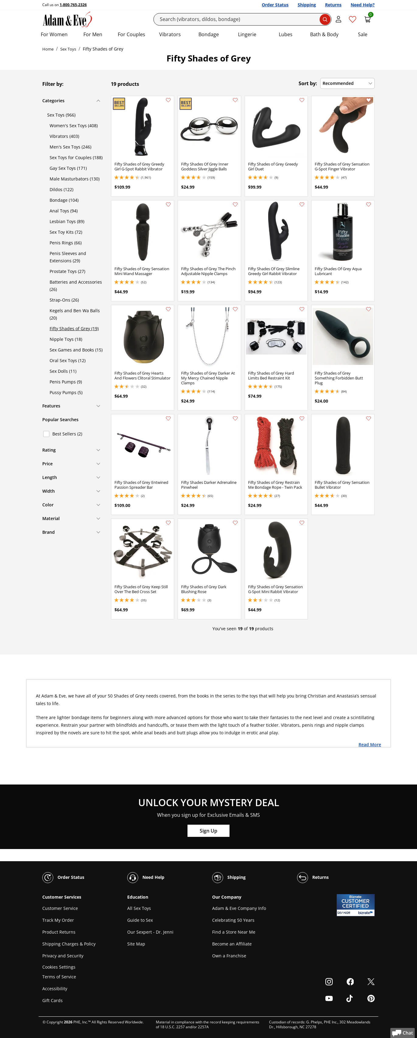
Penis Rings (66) (66, 243)
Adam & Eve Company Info (239, 908)
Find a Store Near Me (233, 932)
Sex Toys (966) (61, 115)
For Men (92, 34)
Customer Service (60, 908)
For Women (54, 34)
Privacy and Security (62, 956)
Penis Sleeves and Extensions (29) (68, 257)
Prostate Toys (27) (67, 271)
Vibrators (170, 34)
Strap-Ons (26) (64, 300)
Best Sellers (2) (67, 434)
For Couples (131, 34)
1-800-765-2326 (73, 4)
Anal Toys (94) (64, 211)
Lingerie (247, 34)
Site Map (136, 944)
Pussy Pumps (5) (66, 392)
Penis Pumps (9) (66, 382)
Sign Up (208, 830)
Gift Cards (52, 1000)
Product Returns (58, 932)
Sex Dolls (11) (63, 371)
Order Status (275, 5)
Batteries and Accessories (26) (76, 285)
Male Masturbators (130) (75, 179)
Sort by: (308, 83)
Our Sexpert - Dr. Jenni (150, 932)
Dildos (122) (61, 189)
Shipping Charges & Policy (69, 944)
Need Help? (363, 5)
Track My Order (58, 920)
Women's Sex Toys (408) (74, 125)
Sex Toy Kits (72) (66, 232)
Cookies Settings (58, 967)
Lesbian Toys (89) (67, 221)
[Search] (242, 19)
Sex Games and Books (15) (76, 350)
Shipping (307, 5)
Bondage (208, 34)
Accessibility (54, 988)
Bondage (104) (64, 200)
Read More (370, 744)
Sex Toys (68, 49)
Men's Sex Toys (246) (70, 147)
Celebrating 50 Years (233, 920)
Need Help (145, 877)
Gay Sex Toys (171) (68, 168)
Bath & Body (324, 34)
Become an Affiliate (232, 944)
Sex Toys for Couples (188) (76, 157)
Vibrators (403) (64, 136)
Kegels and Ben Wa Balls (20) (75, 314)
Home (48, 49)
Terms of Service (59, 977)
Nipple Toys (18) (66, 339)
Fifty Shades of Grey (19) (74, 328)
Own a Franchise (229, 956)
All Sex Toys (139, 908)
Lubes (286, 34)
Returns (333, 5)
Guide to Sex (140, 920)
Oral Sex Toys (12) (68, 360)
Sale (362, 34)
